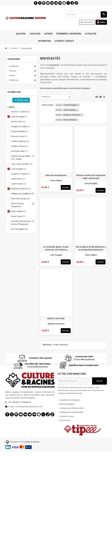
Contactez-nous (66, 416)
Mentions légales (67, 404)
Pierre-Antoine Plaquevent (23, 205)
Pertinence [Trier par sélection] (46, 97)
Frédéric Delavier (20, 141)
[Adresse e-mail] (75, 381)
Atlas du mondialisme (56, 175)
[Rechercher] (86, 14)
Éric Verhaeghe (19, 229)
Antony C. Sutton (20, 111)
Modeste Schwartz (21, 188)
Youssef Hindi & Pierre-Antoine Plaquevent (23, 223)
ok (99, 381)
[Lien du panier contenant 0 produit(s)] (101, 22)
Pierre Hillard (18, 211)
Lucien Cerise (18, 183)
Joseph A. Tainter (20, 173)
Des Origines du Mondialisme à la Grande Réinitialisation (91, 248)
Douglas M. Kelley (20, 126)
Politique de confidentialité (71, 412)
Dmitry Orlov (18, 121)
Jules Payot (18, 178)
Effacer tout (21, 100)
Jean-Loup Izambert (22, 164)
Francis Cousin (19, 136)
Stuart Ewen (18, 216)
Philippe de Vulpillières (22, 193)
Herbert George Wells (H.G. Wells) (23, 157)
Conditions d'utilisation (69, 400)
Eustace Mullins (20, 131)
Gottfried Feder (19, 151)
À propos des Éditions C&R (71, 408)
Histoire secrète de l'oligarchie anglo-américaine (91, 176)
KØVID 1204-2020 (55, 318)
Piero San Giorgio (20, 198)
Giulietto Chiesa (20, 146)
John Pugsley (19, 168)
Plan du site (64, 420)
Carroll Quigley (19, 116)
